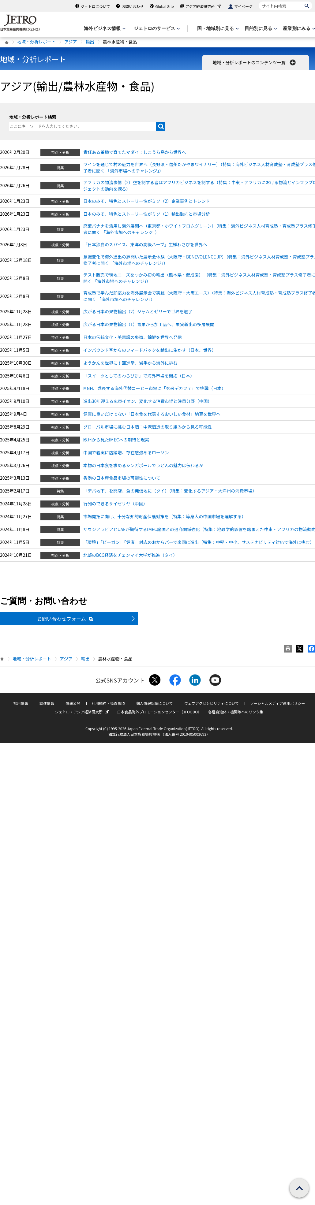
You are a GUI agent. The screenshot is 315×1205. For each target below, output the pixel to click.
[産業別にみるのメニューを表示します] (298, 28)
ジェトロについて (95, 6)
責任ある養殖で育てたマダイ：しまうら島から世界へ (134, 152)
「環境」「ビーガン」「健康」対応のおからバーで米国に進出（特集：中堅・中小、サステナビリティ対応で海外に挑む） (198, 542)
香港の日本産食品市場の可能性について (121, 478)
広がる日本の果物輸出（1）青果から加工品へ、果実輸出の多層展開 (148, 324)
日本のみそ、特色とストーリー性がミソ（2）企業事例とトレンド (146, 201)
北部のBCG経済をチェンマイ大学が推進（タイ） (130, 555)
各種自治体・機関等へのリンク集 (235, 711)
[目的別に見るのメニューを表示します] (260, 28)
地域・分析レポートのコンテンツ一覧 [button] (254, 62)
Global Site (164, 6)
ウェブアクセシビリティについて (211, 703)
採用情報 (20, 703)
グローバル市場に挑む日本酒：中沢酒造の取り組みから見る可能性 (147, 427)
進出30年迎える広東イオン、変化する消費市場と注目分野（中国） (147, 401)
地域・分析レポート (36, 42)
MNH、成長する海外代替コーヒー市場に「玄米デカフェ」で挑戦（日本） (154, 388)
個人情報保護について (154, 703)
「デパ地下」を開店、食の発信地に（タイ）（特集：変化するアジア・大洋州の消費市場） (170, 491)
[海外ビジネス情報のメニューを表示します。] (104, 28)
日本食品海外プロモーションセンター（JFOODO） (159, 711)
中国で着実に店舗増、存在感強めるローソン (126, 452)
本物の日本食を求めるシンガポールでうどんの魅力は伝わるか (143, 465)
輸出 (89, 42)
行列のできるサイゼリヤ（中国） (115, 503)
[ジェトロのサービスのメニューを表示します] (156, 28)
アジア (70, 42)
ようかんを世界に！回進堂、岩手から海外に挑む (130, 363)
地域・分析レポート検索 (32, 117)
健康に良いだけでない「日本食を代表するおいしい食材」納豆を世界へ (151, 414)
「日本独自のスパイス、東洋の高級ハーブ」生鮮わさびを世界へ (145, 244)
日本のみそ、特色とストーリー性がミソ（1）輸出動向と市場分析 (146, 214)
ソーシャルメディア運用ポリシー (277, 703)
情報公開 (73, 703)
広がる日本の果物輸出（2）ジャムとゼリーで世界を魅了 (137, 311)
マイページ (243, 6)
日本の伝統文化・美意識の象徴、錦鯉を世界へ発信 (132, 337)
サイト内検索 (258, 1)
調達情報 (46, 703)
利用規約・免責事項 (108, 703)
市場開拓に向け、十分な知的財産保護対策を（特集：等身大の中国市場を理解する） (164, 516)
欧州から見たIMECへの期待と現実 (116, 440)
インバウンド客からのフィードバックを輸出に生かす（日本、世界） (149, 350)
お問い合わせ (133, 6)
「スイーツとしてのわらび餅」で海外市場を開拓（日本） (138, 376)
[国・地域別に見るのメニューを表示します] (217, 28)
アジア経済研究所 (204, 6)
